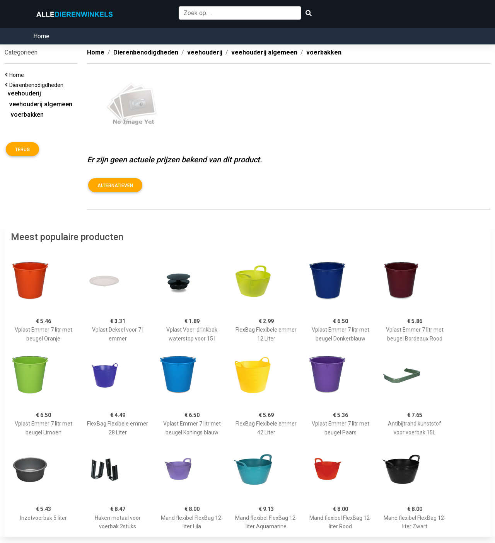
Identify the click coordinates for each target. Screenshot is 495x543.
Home (41, 36)
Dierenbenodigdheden (37, 85)
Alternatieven (115, 185)
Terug (22, 149)
